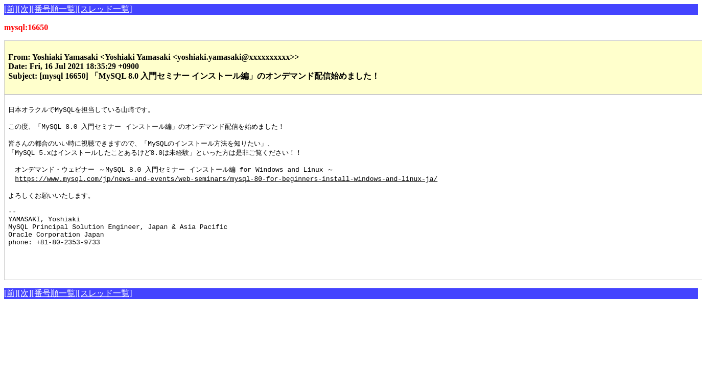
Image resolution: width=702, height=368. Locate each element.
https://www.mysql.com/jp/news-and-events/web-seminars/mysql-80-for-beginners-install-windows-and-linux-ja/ (226, 186)
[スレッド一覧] (105, 9)
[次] (25, 9)
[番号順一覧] (54, 9)
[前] (11, 9)
